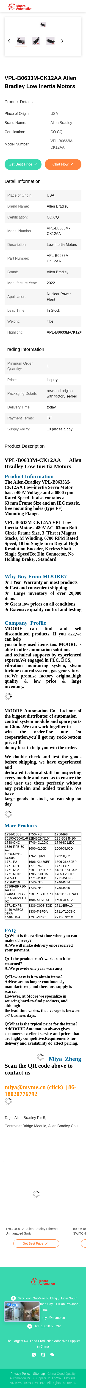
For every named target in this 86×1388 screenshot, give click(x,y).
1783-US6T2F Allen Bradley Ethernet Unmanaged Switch (32, 1231)
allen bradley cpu (63, 1126)
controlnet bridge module (25, 1126)
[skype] (43, 1354)
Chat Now (60, 164)
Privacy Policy (21, 1373)
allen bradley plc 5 (29, 1118)
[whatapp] (34, 1354)
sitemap (39, 1373)
